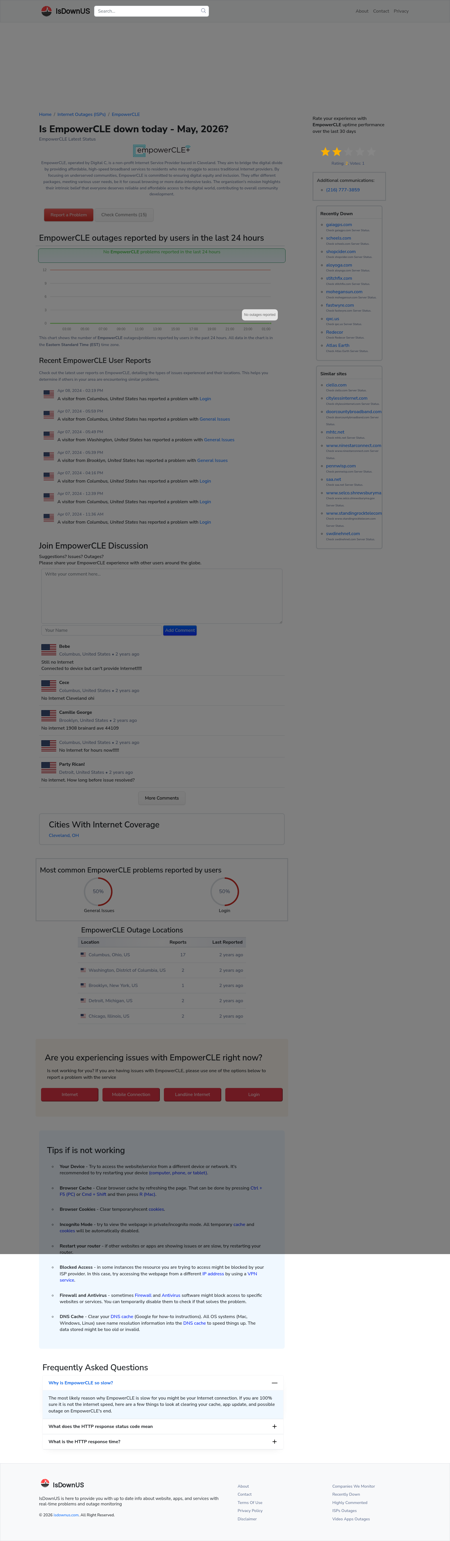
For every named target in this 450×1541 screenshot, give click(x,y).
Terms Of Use (250, 1502)
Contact (245, 1494)
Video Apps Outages (351, 1519)
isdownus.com (66, 1515)
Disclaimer (247, 1519)
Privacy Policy (250, 1510)
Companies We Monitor (353, 1486)
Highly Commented (349, 1502)
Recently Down (346, 1494)
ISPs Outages (344, 1510)
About (243, 1486)
